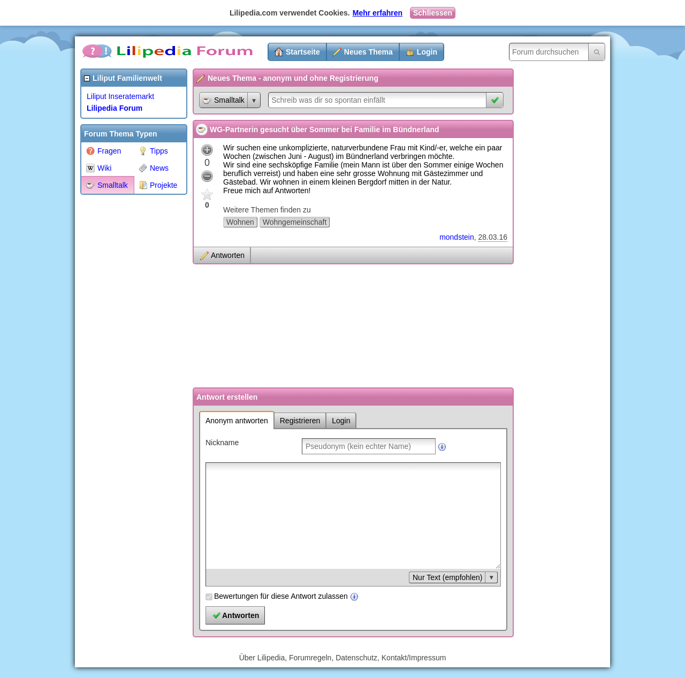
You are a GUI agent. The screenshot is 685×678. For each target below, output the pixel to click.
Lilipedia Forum (114, 108)
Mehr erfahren (377, 13)
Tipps (153, 151)
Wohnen (240, 222)
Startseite (303, 52)
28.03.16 (493, 237)
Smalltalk (107, 185)
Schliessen (432, 13)
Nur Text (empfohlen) (447, 577)
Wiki (98, 168)
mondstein (456, 237)
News (154, 168)
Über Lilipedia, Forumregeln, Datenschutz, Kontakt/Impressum (342, 657)
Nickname (222, 442)
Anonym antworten (237, 420)
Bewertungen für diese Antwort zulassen (281, 596)
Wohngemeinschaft (295, 222)
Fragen (103, 151)
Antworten (228, 255)
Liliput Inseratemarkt (120, 96)
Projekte (158, 185)
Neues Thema (368, 52)
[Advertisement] (123, 360)
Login (427, 52)
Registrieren (300, 420)
